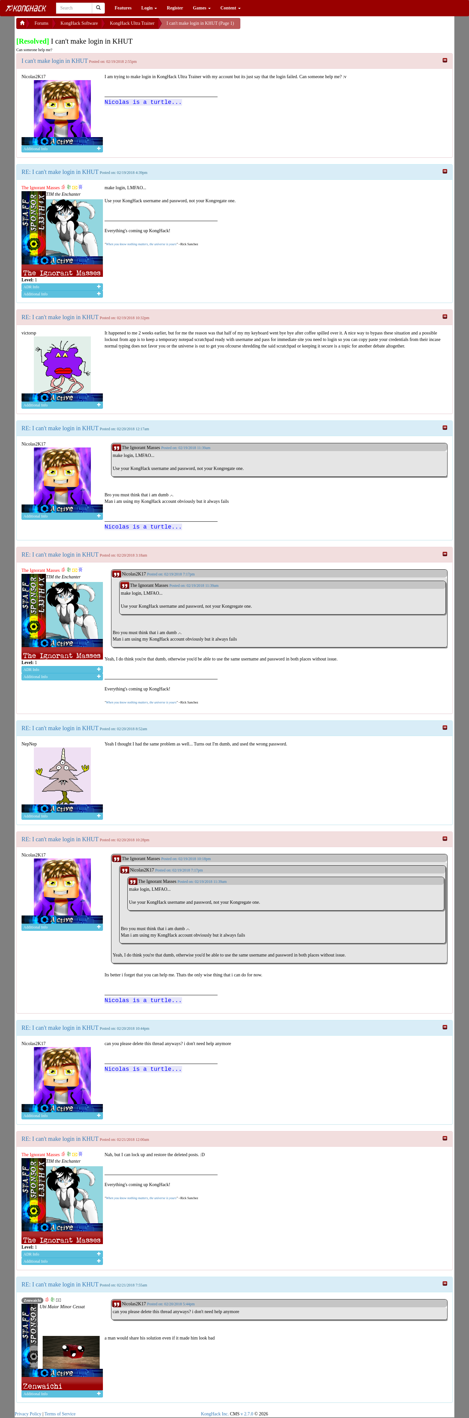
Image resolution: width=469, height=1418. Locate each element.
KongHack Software (79, 23)
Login (149, 8)
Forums (42, 23)
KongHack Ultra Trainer (132, 23)
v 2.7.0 (247, 1413)
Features (123, 8)
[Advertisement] (292, 26)
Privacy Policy (28, 1413)
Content (230, 8)
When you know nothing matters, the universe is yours (141, 244)
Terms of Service (60, 1413)
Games (202, 8)
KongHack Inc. (215, 1413)
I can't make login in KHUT (54, 61)
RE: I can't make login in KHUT (60, 172)
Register (175, 8)
